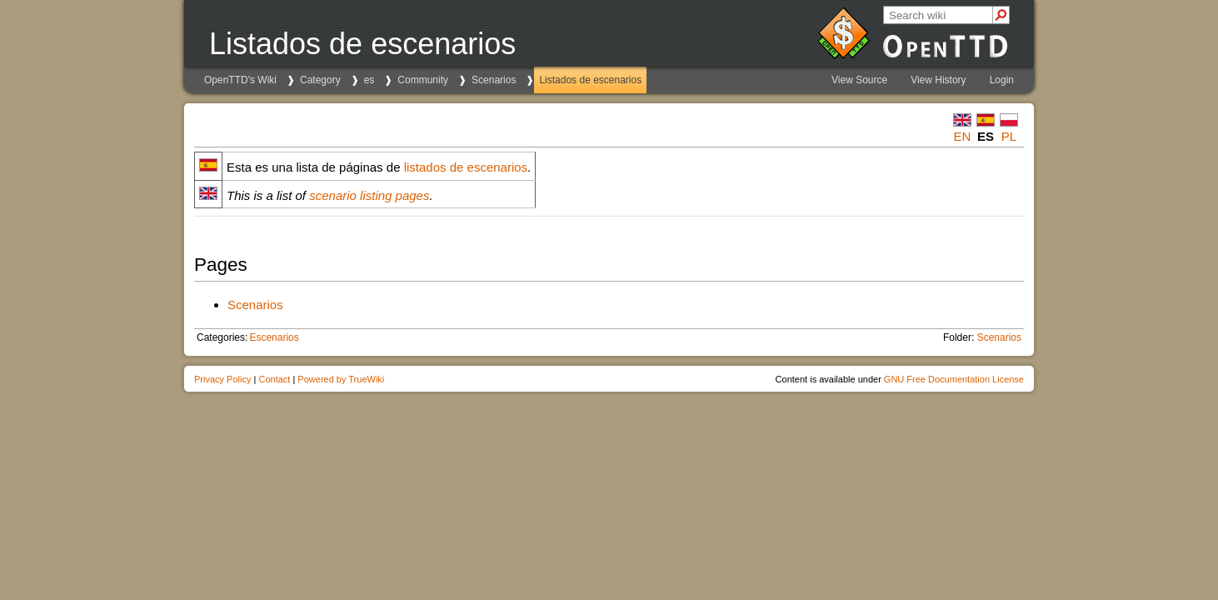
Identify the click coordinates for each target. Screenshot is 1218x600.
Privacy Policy (222, 379)
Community (422, 80)
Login (1002, 80)
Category (320, 80)
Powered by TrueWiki (340, 379)
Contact (274, 379)
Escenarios (273, 337)
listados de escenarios (465, 167)
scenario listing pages (369, 195)
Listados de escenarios (590, 80)
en (962, 136)
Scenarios (494, 80)
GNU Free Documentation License (954, 379)
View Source (859, 80)
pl (1008, 136)
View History (938, 80)
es (369, 80)
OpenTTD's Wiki (240, 80)
